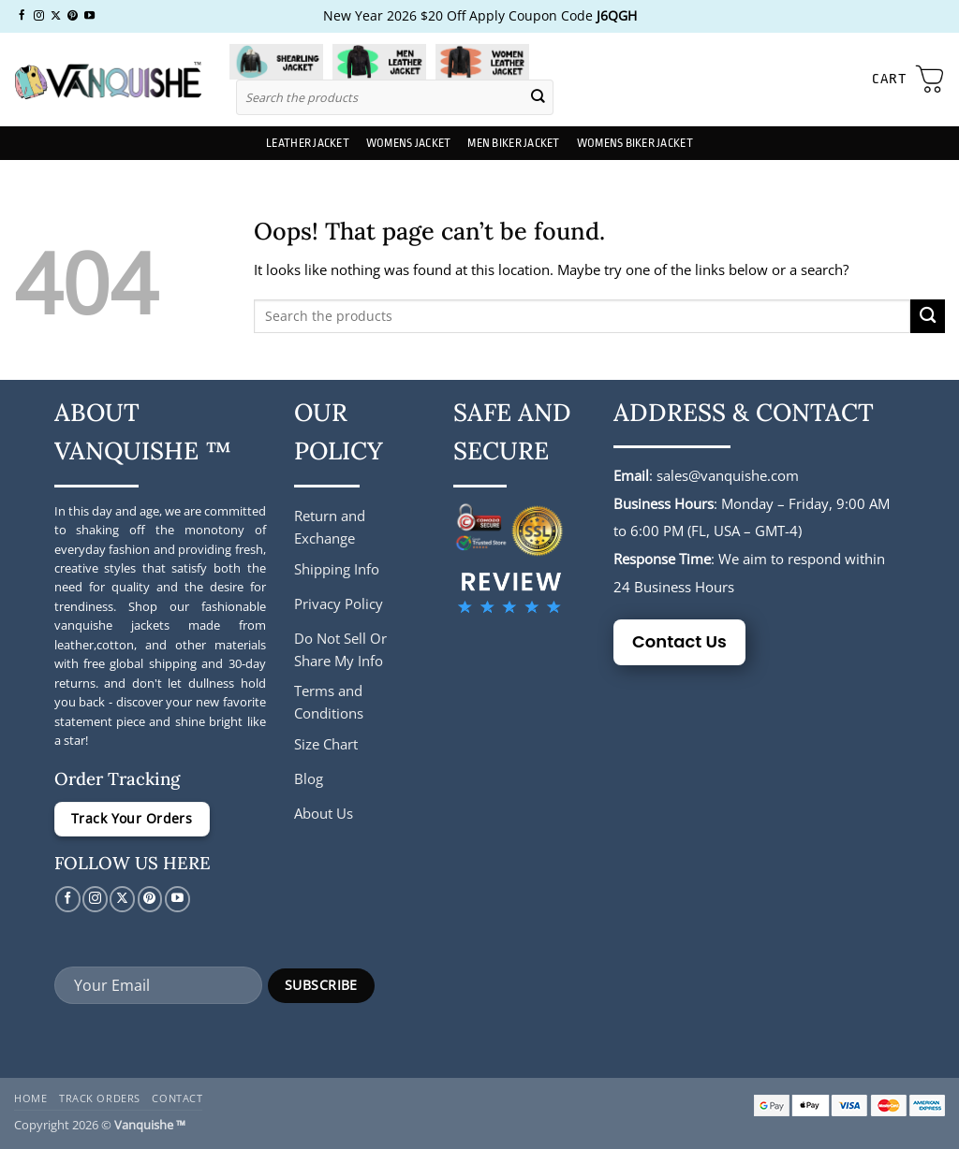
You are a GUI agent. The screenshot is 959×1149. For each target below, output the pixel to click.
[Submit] (538, 96)
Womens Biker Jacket (635, 143)
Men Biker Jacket (513, 143)
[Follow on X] (56, 16)
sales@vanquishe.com (728, 475)
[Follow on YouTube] (89, 16)
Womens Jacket (408, 143)
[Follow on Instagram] (39, 16)
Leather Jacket (307, 143)
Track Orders (99, 1098)
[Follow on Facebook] (22, 16)
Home (30, 1098)
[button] (908, 79)
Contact (177, 1098)
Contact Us (679, 641)
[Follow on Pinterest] (72, 16)
